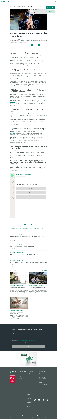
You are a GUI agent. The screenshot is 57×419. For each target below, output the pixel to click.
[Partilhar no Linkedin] (39, 45)
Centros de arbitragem (43, 384)
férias (37, 84)
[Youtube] (47, 400)
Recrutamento (31, 373)
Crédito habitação (23, 371)
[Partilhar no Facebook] (32, 45)
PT (10, 371)
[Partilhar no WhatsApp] (36, 45)
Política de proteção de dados (23, 340)
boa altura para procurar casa (28, 151)
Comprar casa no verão (38, 228)
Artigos (11, 6)
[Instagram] (35, 400)
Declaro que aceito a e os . (24, 340)
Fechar (50, 11)
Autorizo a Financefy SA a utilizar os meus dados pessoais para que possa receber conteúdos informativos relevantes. (29, 342)
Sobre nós (31, 371)
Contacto (31, 375)
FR (15, 371)
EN (13, 371)
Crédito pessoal (22, 373)
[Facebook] (39, 400)
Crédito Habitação (20, 6)
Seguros (21, 375)
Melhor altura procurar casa (28, 228)
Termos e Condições (32, 340)
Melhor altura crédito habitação (15, 228)
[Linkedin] (43, 400)
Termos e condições (42, 371)
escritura (43, 115)
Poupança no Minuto (30, 166)
